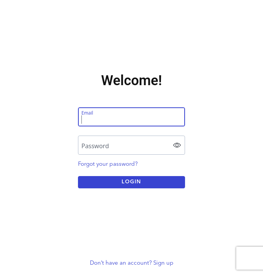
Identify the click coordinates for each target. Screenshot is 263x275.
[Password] (131, 145)
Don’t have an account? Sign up (132, 263)
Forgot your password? (108, 164)
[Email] (131, 117)
